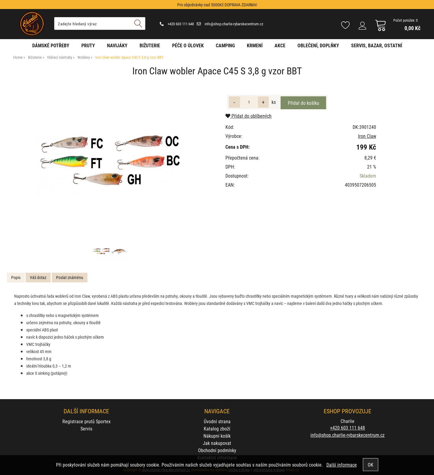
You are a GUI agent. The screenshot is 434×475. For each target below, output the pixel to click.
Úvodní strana (217, 421)
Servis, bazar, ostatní (376, 45)
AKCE (280, 45)
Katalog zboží (217, 428)
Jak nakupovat (217, 443)
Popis (15, 277)
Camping (225, 45)
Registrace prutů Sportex (86, 421)
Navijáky (117, 45)
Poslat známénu (69, 277)
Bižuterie (150, 45)
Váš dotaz (38, 277)
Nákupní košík (217, 436)
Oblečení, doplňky (318, 45)
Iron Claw (367, 136)
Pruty (88, 45)
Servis (86, 428)
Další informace (341, 464)
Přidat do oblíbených (248, 116)
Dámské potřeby (50, 45)
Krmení (255, 45)
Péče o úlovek (188, 45)
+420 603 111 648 (177, 23)
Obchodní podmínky (217, 450)
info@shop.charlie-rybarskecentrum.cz (230, 23)
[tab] (16, 278)
